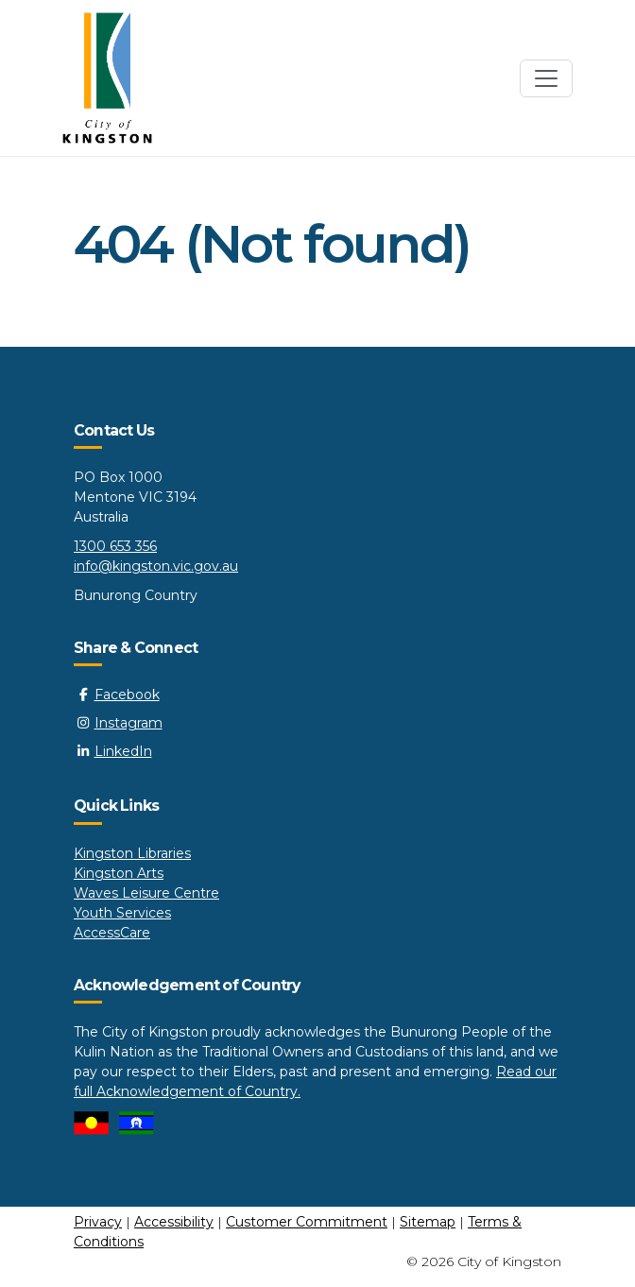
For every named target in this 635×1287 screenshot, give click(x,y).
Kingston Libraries (132, 853)
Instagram (118, 722)
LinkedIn (113, 751)
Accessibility (174, 1221)
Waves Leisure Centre (146, 892)
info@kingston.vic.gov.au (156, 566)
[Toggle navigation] (546, 78)
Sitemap (427, 1221)
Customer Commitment (306, 1221)
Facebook (117, 694)
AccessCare (112, 932)
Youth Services (122, 912)
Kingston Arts (118, 873)
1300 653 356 (115, 546)
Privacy (98, 1221)
